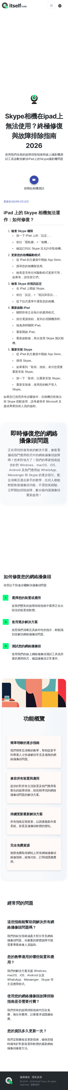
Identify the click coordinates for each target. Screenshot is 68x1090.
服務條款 (25, 1077)
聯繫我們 (35, 1084)
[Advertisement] (34, 47)
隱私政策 (37, 1077)
